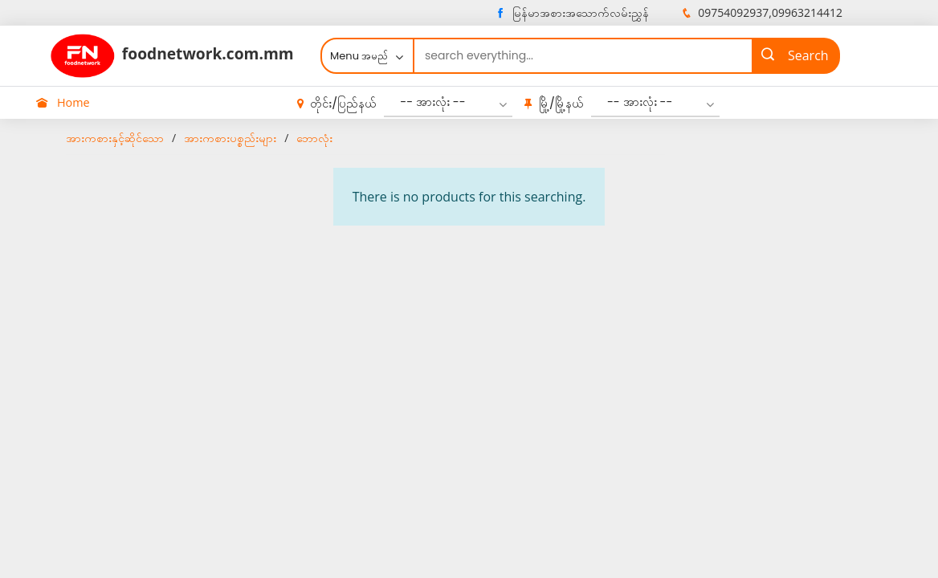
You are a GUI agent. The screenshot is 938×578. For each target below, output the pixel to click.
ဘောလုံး (314, 137)
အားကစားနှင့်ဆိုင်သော (115, 137)
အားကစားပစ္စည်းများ (230, 137)
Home (62, 102)
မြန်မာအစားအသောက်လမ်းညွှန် (571, 12)
